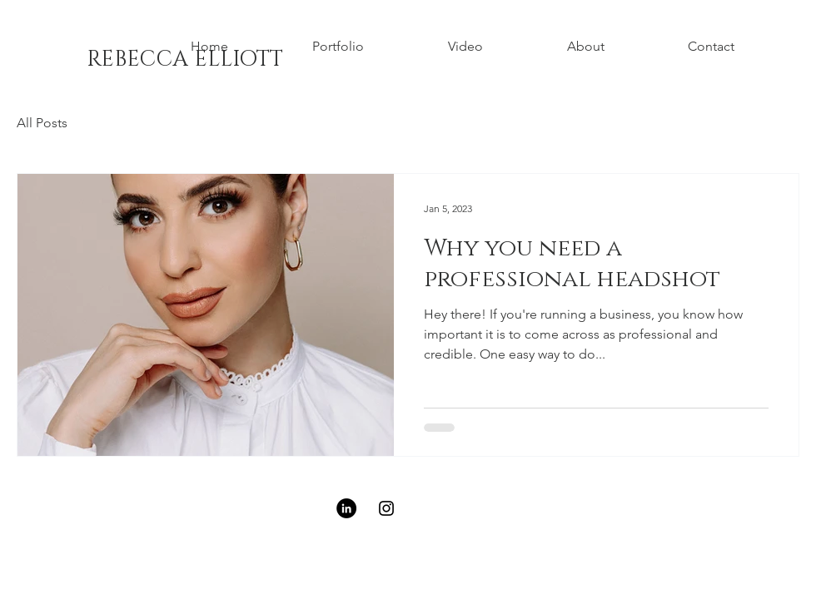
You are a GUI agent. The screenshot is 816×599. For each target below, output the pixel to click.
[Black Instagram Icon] (386, 508)
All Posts (42, 123)
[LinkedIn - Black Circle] (346, 508)
